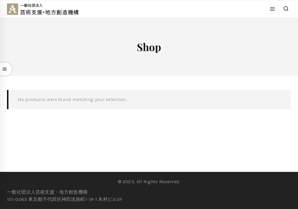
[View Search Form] (286, 9)
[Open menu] (272, 8)
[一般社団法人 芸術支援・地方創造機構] (46, 9)
